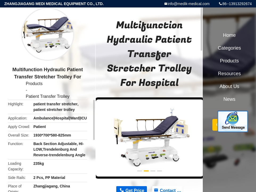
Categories (229, 48)
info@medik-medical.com (188, 4)
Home (229, 35)
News (229, 99)
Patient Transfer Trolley (48, 96)
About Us (229, 86)
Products (34, 83)
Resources (229, 73)
